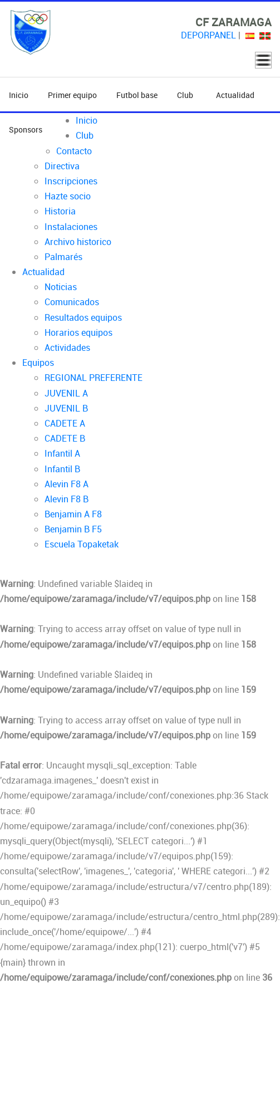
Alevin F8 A (67, 484)
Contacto (74, 151)
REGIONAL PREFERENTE (94, 377)
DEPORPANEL (208, 35)
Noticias (61, 287)
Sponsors (25, 129)
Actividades (67, 347)
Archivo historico (78, 242)
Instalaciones (71, 227)
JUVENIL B (66, 408)
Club (187, 95)
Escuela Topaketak (82, 544)
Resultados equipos (83, 317)
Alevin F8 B (67, 499)
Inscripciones (71, 181)
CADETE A (65, 423)
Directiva (62, 166)
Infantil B (62, 469)
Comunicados (72, 302)
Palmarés (63, 257)
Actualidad (235, 95)
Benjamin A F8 (73, 514)
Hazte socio (68, 196)
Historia (60, 211)
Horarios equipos (78, 332)
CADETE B (65, 438)
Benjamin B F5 (73, 529)
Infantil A (62, 453)
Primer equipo (72, 95)
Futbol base (137, 95)
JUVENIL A (66, 393)
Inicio (18, 95)
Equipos (38, 362)
